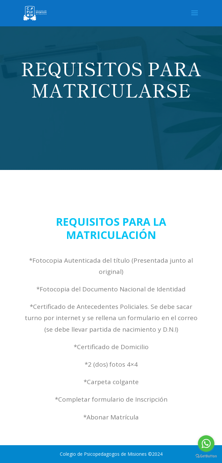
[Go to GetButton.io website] (206, 456)
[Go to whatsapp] (206, 443)
